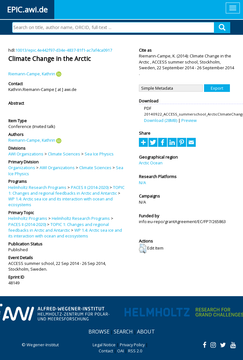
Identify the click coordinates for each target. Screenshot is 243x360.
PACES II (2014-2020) (90, 187)
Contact (106, 351)
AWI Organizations (25, 154)
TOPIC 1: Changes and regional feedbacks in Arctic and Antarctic (66, 190)
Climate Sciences (64, 154)
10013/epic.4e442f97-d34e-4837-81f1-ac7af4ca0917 (63, 50)
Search (123, 331)
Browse (99, 331)
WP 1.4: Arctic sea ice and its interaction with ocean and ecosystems (65, 233)
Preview (189, 120)
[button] (142, 248)
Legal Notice (104, 345)
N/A (142, 182)
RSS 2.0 (135, 351)
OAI (120, 351)
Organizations (21, 167)
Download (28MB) (160, 120)
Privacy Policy (132, 345)
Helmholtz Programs (27, 218)
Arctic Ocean (151, 163)
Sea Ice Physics (99, 154)
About (146, 331)
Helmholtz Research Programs (37, 187)
